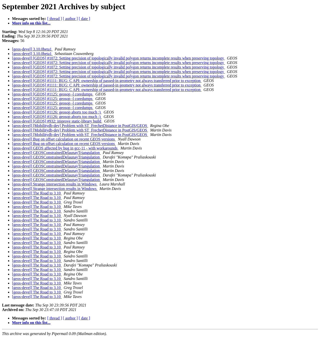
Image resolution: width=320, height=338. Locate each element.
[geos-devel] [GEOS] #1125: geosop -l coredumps (53, 94)
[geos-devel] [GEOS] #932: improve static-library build (57, 121)
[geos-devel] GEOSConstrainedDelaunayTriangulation (56, 152)
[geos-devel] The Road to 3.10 (37, 193)
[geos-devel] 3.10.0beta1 (32, 49)
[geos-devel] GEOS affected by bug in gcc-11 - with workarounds (65, 148)
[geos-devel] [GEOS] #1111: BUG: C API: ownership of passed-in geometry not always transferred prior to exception (107, 80)
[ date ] (84, 18)
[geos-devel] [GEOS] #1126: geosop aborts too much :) (57, 112)
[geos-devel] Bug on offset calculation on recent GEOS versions (64, 139)
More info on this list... (31, 23)
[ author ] (70, 18)
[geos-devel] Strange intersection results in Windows (55, 184)
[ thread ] (54, 18)
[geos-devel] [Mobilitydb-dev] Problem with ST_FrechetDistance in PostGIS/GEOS (80, 126)
